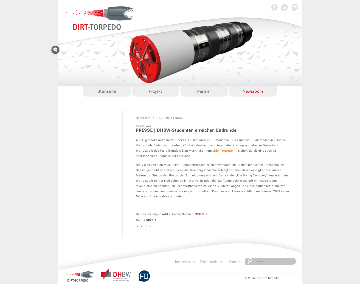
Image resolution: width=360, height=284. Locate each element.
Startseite (107, 91)
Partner (204, 91)
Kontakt (235, 261)
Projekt (155, 91)
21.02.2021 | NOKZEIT (172, 118)
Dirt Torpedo (223, 150)
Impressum (185, 261)
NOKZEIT (201, 214)
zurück (143, 226)
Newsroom (253, 91)
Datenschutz (211, 261)
